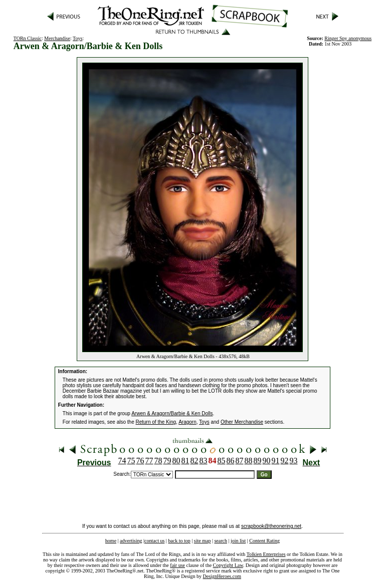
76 (140, 460)
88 (249, 460)
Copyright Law (228, 565)
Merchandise (57, 38)
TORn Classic (28, 38)
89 (258, 460)
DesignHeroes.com (222, 576)
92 (285, 460)
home (110, 540)
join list (238, 540)
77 (149, 460)
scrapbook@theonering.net (271, 526)
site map (202, 540)
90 (267, 460)
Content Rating (264, 540)
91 (276, 460)
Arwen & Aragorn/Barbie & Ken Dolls (172, 413)
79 (167, 460)
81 (185, 460)
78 (158, 460)
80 (176, 460)
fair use (177, 565)
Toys (77, 38)
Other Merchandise (242, 422)
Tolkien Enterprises (266, 554)
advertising (131, 540)
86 (231, 460)
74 (122, 460)
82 (194, 460)
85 (222, 460)
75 (131, 460)
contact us (154, 540)
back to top (179, 540)
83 (204, 460)
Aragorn (187, 422)
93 (294, 460)
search (220, 540)
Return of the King (156, 422)
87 (240, 460)
